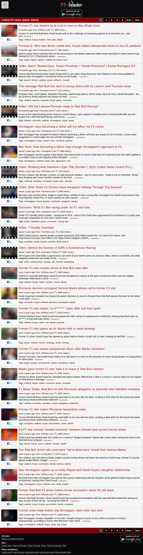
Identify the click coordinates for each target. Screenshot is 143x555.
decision (53, 302)
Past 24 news (18, 552)
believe (68, 140)
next (129, 20)
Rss (64, 545)
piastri (27, 80)
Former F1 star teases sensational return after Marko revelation (62, 348)
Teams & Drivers (20, 545)
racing (61, 221)
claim (41, 322)
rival (49, 39)
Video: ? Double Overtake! (36, 227)
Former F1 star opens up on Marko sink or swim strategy (57, 328)
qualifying (69, 262)
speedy (51, 241)
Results (37, 545)
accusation (51, 504)
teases (34, 363)
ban (67, 221)
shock (57, 282)
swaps (74, 201)
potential (73, 403)
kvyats (44, 241)
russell (66, 80)
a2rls (26, 262)
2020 (58, 241)
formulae (57, 60)
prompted (63, 302)
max (52, 140)
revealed (60, 140)
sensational (44, 363)
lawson (35, 100)
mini (65, 60)
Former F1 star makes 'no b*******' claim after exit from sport (60, 308)
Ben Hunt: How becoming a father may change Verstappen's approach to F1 (70, 146)
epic (61, 181)
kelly (58, 484)
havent (59, 262)
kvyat (35, 39)
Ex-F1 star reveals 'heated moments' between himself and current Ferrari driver (72, 429)
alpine (34, 60)
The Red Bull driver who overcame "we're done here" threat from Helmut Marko (72, 449)
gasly (59, 100)
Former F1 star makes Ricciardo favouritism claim (52, 409)
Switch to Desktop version (13, 539)
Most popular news (63, 552)
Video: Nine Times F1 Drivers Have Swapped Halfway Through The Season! (70, 187)
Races (30, 545)
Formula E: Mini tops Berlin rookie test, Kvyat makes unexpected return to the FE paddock (80, 45)
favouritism (54, 423)
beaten (42, 39)
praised (60, 322)
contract (50, 383)
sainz (40, 443)
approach (60, 161)
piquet (65, 484)
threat (53, 464)
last (138, 20)
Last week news (32, 552)
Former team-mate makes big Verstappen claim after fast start (61, 510)
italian (65, 241)
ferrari (35, 80)
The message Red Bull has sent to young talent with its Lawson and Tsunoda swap (75, 86)
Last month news (46, 552)
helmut (65, 342)
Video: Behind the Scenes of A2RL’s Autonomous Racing (57, 247)
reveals (49, 282)
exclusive (51, 221)
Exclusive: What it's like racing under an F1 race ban (54, 207)
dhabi (60, 39)
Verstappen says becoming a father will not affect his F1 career (61, 126)
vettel (41, 282)
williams (57, 80)
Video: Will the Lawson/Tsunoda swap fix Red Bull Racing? (58, 106)
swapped (65, 201)
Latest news (7, 545)
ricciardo (67, 100)
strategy (50, 342)
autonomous (36, 262)
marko (72, 302)
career (46, 140)
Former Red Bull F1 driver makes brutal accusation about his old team (66, 490)
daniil (36, 241)
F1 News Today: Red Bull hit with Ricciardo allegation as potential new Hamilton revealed (79, 389)
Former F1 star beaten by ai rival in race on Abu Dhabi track (59, 25)
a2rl (53, 262)
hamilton (37, 181)
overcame (44, 464)
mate (53, 524)
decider (68, 181)
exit (47, 322)
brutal (42, 504)
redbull (27, 39)
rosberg (28, 181)
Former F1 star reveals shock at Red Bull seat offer (53, 268)
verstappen (55, 120)
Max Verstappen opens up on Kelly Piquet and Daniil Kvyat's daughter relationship (74, 470)
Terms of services (54, 545)
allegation (63, 403)
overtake (28, 241)
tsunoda (45, 100)
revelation (63, 363)
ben (53, 161)
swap (71, 120)
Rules (43, 545)
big (58, 524)
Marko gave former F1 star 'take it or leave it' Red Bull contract (61, 369)
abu (54, 39)
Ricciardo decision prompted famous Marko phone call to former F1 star (67, 288)
